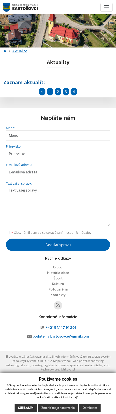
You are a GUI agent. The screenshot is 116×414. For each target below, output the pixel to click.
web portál (80, 361)
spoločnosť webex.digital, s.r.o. (90, 365)
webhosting (96, 361)
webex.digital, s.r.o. (18, 365)
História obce (58, 273)
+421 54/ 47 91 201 (61, 327)
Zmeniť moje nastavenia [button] (58, 408)
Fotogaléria (58, 289)
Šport (58, 278)
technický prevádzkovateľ (58, 369)
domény (37, 365)
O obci (58, 267)
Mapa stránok (62, 361)
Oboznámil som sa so (51, 232)
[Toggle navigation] (106, 7)
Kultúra (58, 284)
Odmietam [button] (90, 408)
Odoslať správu (58, 244)
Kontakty (58, 295)
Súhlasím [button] (26, 408)
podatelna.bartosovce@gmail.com (61, 336)
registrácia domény (56, 365)
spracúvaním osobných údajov (68, 232)
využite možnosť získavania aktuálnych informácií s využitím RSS (49, 357)
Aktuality (19, 51)
